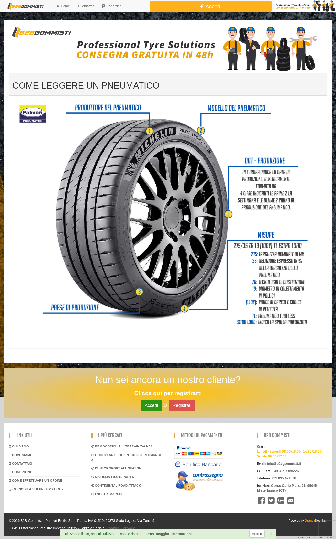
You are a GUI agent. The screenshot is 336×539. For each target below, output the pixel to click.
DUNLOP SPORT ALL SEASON (116, 468)
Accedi (211, 6)
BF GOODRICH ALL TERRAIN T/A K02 (121, 446)
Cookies (112, 528)
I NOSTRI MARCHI (106, 494)
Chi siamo (19, 446)
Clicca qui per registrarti (168, 393)
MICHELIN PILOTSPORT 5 (112, 477)
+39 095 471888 (283, 478)
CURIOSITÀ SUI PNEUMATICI (36, 489)
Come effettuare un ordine (35, 480)
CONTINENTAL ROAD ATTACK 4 (117, 485)
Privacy (129, 528)
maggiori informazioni (174, 534)
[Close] (271, 533)
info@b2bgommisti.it (284, 464)
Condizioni (112, 6)
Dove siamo (21, 455)
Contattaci (20, 463)
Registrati (182, 405)
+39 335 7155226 (285, 471)
